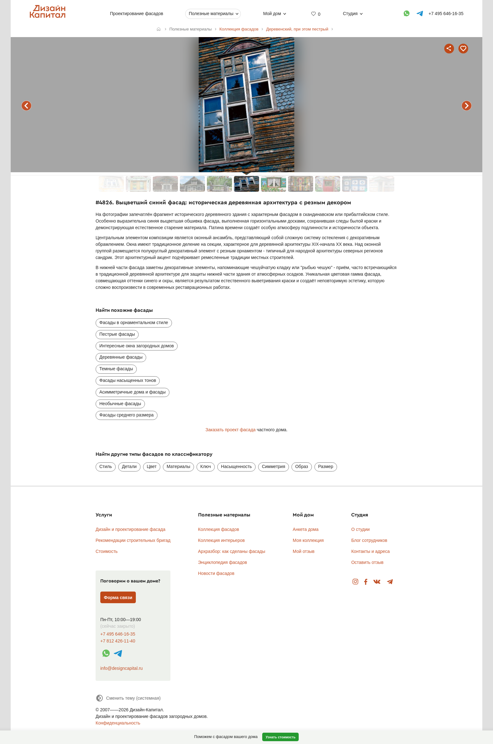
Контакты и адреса (370, 551)
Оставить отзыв (367, 562)
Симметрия (273, 466)
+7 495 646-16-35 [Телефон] (446, 13)
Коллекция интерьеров (221, 540)
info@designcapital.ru (121, 668)
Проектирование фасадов (136, 13)
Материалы (178, 466)
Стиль (105, 466)
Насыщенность (236, 466)
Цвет (152, 466)
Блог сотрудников (369, 540)
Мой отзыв (303, 551)
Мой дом (272, 13)
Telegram (390, 582)
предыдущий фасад (26, 105)
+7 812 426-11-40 (117, 641)
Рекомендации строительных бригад (133, 540)
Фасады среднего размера (126, 414)
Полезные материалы (211, 13)
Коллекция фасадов (218, 529)
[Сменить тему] (128, 698)
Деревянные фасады (120, 357)
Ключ (205, 466)
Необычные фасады (120, 403)
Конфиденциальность (118, 722)
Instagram (355, 582)
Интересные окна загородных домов (136, 345)
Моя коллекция (308, 540)
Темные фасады (116, 368)
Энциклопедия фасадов (222, 562)
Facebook (365, 582)
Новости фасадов (216, 573)
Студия (350, 13)
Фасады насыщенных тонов (127, 380)
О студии (360, 529)
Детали (129, 466)
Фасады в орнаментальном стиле (133, 322)
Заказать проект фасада (230, 429)
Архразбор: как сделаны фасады (231, 551)
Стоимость (107, 551)
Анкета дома (306, 529)
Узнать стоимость (281, 737)
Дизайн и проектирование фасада (130, 529)
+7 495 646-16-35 (117, 634)
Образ (301, 466)
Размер (325, 466)
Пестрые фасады (117, 334)
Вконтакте (377, 582)
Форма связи (118, 597)
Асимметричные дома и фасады (132, 391)
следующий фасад (466, 105)
